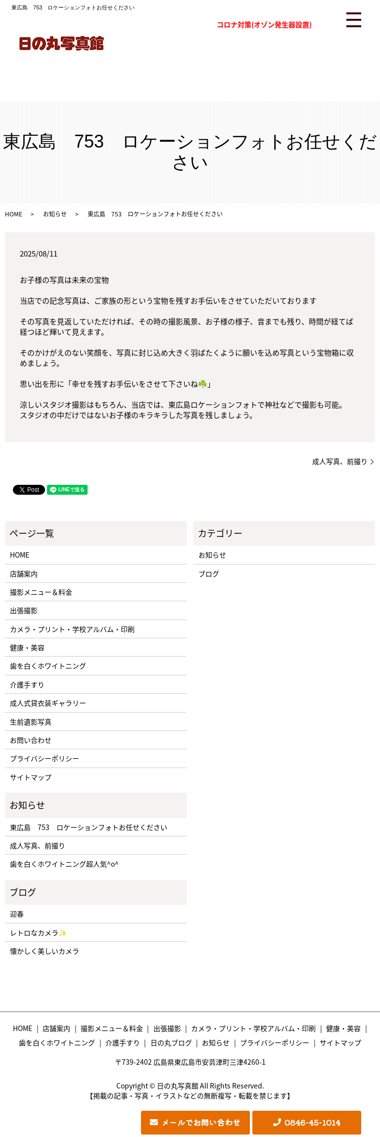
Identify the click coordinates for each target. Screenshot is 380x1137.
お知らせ (55, 213)
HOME (13, 213)
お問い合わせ (30, 740)
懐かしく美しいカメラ (44, 951)
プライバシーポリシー (44, 758)
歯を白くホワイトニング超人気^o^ (64, 864)
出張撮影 (24, 610)
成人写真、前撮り (340, 461)
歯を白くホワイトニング (48, 666)
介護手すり (27, 684)
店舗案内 (24, 573)
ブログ (208, 573)
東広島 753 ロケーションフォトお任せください (88, 827)
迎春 (17, 914)
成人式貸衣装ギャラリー (48, 703)
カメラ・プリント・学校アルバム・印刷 (72, 629)
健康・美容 (27, 647)
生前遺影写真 (30, 721)
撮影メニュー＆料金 (41, 592)
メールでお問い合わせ (200, 1122)
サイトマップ (30, 777)
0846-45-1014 (312, 1122)
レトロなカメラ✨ (38, 932)
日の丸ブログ (171, 1042)
